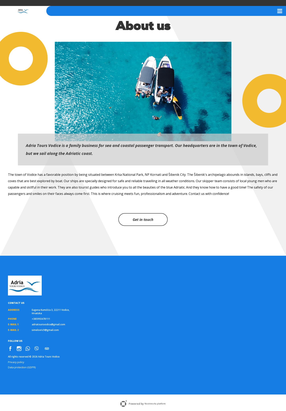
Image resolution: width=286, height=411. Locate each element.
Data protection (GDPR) (22, 367)
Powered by (143, 403)
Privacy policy (16, 362)
